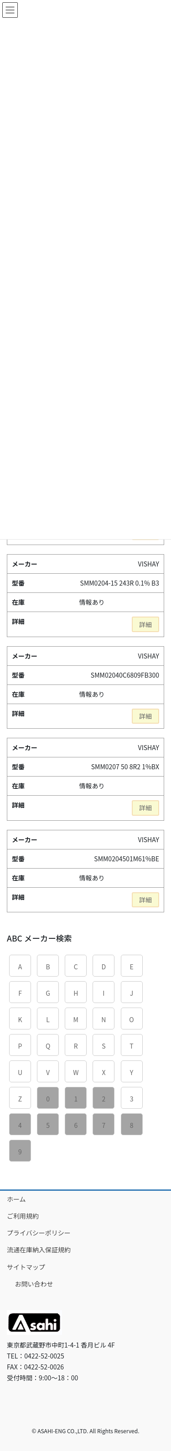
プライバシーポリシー (39, 1232)
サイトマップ (26, 1266)
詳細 (145, 624)
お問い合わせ (34, 1283)
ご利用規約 (23, 1215)
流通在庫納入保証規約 (39, 1249)
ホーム (16, 1199)
